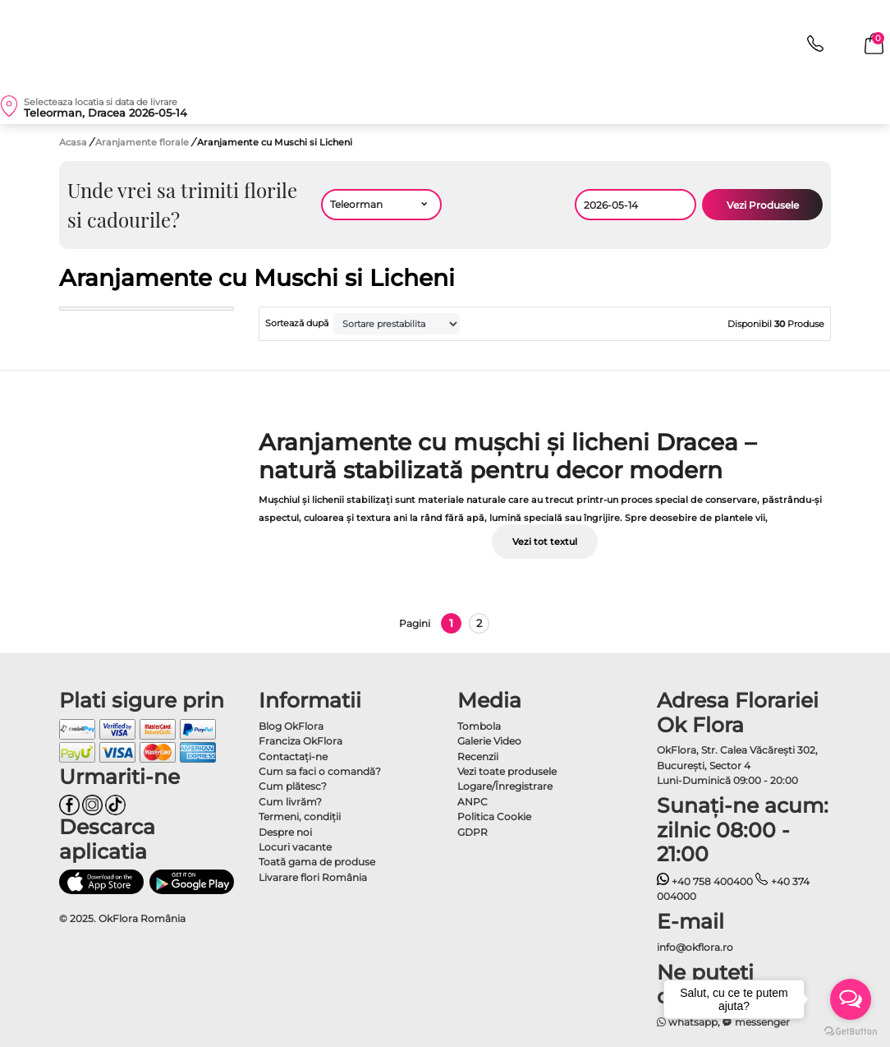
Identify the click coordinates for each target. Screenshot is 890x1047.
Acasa (73, 142)
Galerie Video (489, 741)
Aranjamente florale (143, 142)
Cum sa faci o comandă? (320, 771)
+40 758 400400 (705, 881)
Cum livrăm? (290, 802)
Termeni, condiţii (300, 816)
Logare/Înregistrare (505, 786)
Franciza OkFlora (300, 741)
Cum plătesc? (293, 786)
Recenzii (477, 756)
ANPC (472, 802)
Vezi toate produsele (507, 771)
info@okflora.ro (695, 947)
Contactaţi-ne (293, 756)
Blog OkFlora (291, 726)
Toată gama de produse (317, 862)
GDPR (472, 832)
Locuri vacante (295, 847)
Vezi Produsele (763, 205)
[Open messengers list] (850, 999)
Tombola (479, 726)
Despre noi (285, 832)
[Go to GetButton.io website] (850, 1030)
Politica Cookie (494, 816)
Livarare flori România (313, 877)
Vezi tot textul (544, 541)
